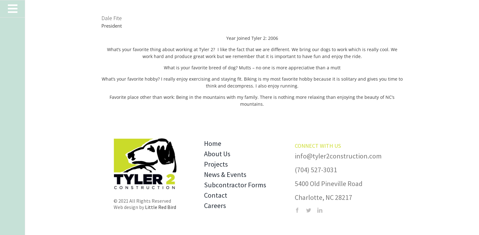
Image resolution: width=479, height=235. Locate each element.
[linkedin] (319, 210)
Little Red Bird (160, 207)
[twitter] (308, 210)
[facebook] (297, 210)
